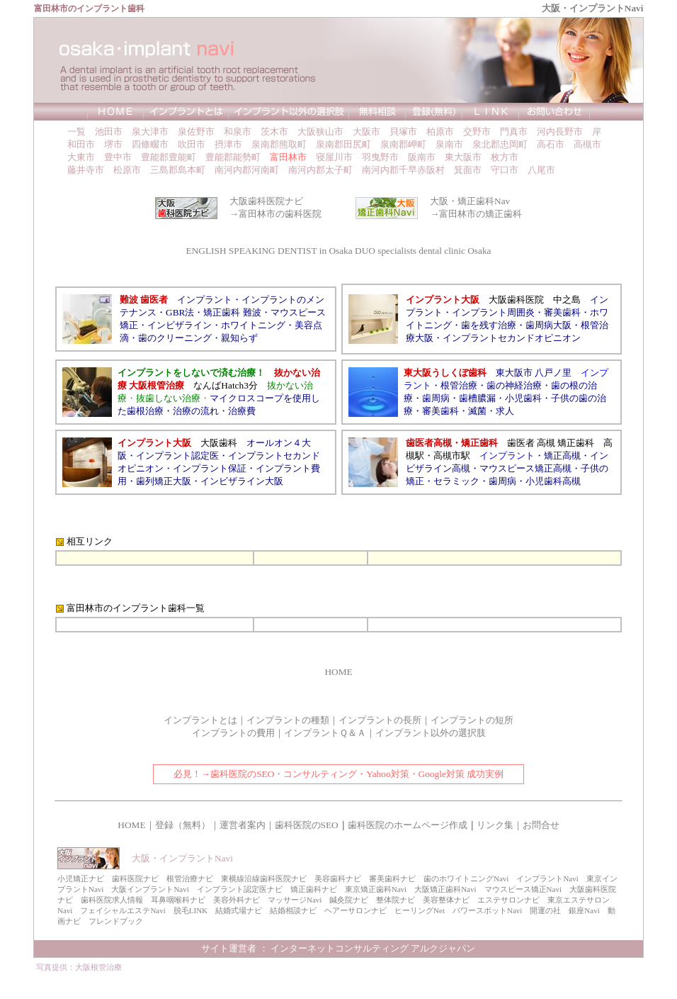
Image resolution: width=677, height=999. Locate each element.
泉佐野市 (196, 131)
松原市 (127, 169)
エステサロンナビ (508, 899)
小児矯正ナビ (80, 878)
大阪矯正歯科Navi (445, 889)
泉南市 (449, 144)
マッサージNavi (295, 899)
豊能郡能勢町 (233, 157)
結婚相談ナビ (293, 910)
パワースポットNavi (487, 910)
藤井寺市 (85, 169)
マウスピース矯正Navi (523, 889)
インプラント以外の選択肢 (430, 732)
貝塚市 (403, 131)
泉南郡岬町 (403, 144)
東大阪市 (463, 157)
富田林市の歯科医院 (280, 213)
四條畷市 (150, 144)
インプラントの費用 (233, 732)
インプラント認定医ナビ (240, 889)
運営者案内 (243, 825)
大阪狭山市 (320, 131)
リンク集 (495, 825)
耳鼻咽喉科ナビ (178, 899)
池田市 (109, 131)
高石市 (550, 144)
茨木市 (274, 131)
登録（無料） (182, 825)
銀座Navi (584, 910)
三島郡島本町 (177, 169)
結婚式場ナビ (238, 910)
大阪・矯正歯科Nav (470, 201)
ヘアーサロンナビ (355, 910)
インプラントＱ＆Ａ (325, 732)
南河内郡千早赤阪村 (403, 169)
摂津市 (228, 144)
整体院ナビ (395, 899)
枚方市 (504, 157)
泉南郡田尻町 (343, 144)
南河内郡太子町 (320, 169)
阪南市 (422, 157)
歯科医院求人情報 (112, 899)
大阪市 (366, 131)
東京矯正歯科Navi (375, 889)
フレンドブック (116, 921)
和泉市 (237, 131)
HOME (338, 671)
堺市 (113, 144)
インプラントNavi (547, 878)
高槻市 (587, 144)
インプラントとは (200, 720)
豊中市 (118, 157)
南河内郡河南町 (247, 169)
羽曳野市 (380, 157)
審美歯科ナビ (392, 878)
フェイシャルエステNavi (122, 910)
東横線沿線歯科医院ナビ (264, 878)
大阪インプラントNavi (149, 889)
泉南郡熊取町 (279, 144)
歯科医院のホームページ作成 (407, 825)
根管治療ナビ (189, 878)
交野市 (477, 131)
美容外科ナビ (236, 899)
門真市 (514, 131)
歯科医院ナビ (135, 878)
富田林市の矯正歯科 (480, 213)
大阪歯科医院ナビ (266, 201)
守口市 (504, 169)
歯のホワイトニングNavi (465, 878)
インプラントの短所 (472, 720)
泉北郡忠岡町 (500, 144)
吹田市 (191, 144)
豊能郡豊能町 (168, 157)
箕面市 (468, 169)
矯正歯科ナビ (313, 889)
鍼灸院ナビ (348, 899)
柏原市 (440, 131)
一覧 (76, 131)
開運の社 (545, 910)
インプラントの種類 (287, 720)
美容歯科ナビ (337, 878)
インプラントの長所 (379, 720)
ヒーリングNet (419, 910)
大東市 (81, 157)
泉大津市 (150, 131)
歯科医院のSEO (306, 825)
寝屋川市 (334, 157)
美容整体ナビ (446, 899)
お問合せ (541, 825)
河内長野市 (560, 131)
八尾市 (541, 169)
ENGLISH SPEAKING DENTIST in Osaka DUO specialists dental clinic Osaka (338, 250)
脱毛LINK (190, 910)
